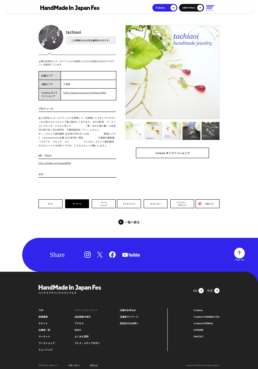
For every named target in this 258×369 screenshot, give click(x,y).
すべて (50, 203)
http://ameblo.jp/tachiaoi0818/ (56, 163)
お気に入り (207, 203)
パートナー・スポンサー (182, 203)
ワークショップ (103, 203)
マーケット (76, 203)
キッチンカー (155, 203)
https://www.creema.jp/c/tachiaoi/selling (85, 92)
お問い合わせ (74, 364)
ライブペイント (129, 203)
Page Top (239, 258)
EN (195, 289)
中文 (210, 289)
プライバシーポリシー (48, 364)
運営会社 (94, 364)
